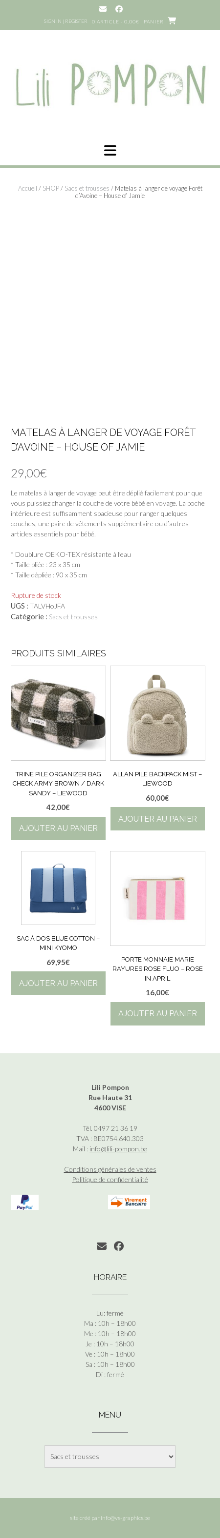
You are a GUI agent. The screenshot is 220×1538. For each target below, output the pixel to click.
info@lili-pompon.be (118, 1148)
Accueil (27, 188)
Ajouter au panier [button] (58, 828)
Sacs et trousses (87, 188)
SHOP (51, 188)
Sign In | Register (66, 21)
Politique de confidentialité (110, 1179)
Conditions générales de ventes (110, 1169)
